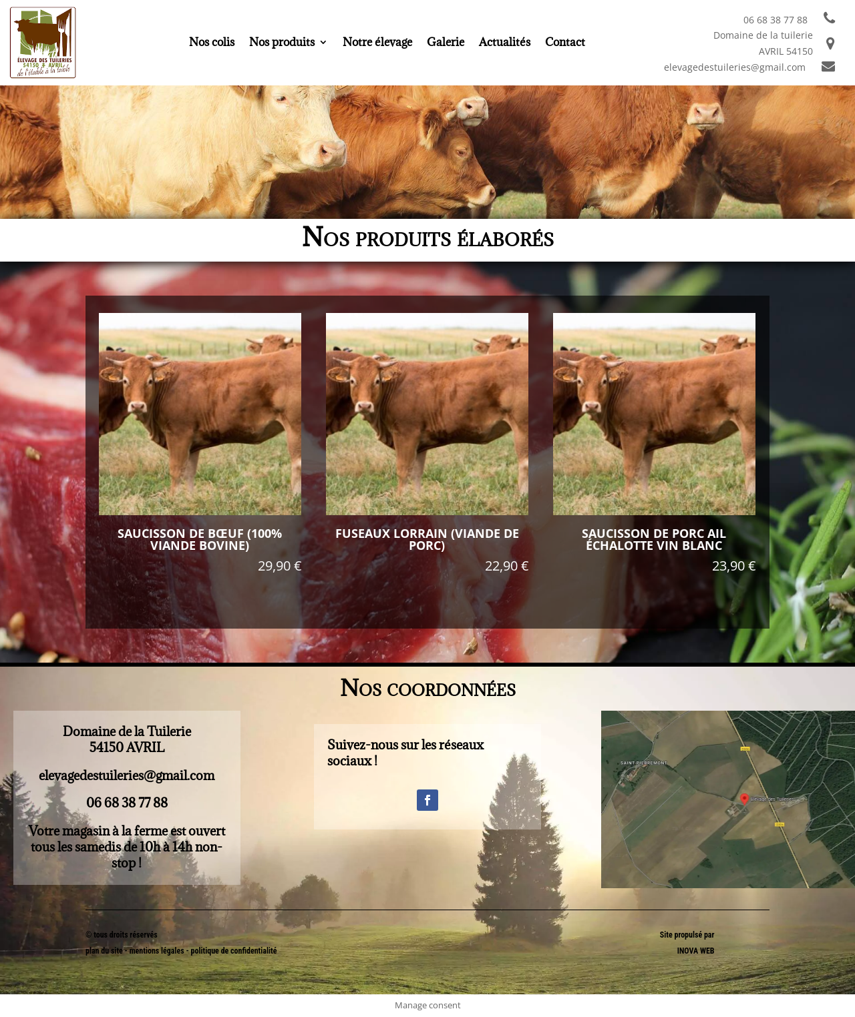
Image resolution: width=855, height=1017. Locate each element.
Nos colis (211, 43)
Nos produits (282, 43)
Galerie (445, 43)
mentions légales (158, 951)
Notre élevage (377, 43)
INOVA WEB (696, 951)
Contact (565, 43)
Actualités (504, 43)
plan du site (104, 951)
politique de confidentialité (234, 951)
